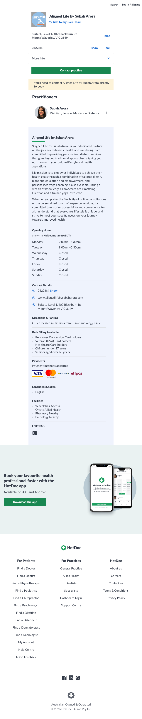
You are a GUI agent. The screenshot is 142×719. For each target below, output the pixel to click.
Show (94, 48)
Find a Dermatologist (26, 627)
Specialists (71, 590)
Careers (116, 575)
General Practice (71, 568)
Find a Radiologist (26, 635)
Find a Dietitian (26, 612)
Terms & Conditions (116, 590)
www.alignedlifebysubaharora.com (60, 297)
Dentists (71, 583)
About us (116, 568)
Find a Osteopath (26, 620)
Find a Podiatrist (26, 590)
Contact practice (71, 70)
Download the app (25, 502)
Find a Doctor (26, 568)
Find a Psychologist (26, 605)
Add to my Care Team (65, 22)
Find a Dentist (26, 575)
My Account (26, 642)
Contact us (116, 583)
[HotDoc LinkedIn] (71, 677)
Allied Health (71, 575)
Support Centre (71, 605)
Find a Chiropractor (26, 598)
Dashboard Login (71, 598)
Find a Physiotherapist (26, 583)
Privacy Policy (116, 598)
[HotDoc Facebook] (64, 677)
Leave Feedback (26, 657)
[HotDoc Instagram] (77, 677)
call (108, 48)
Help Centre (26, 649)
